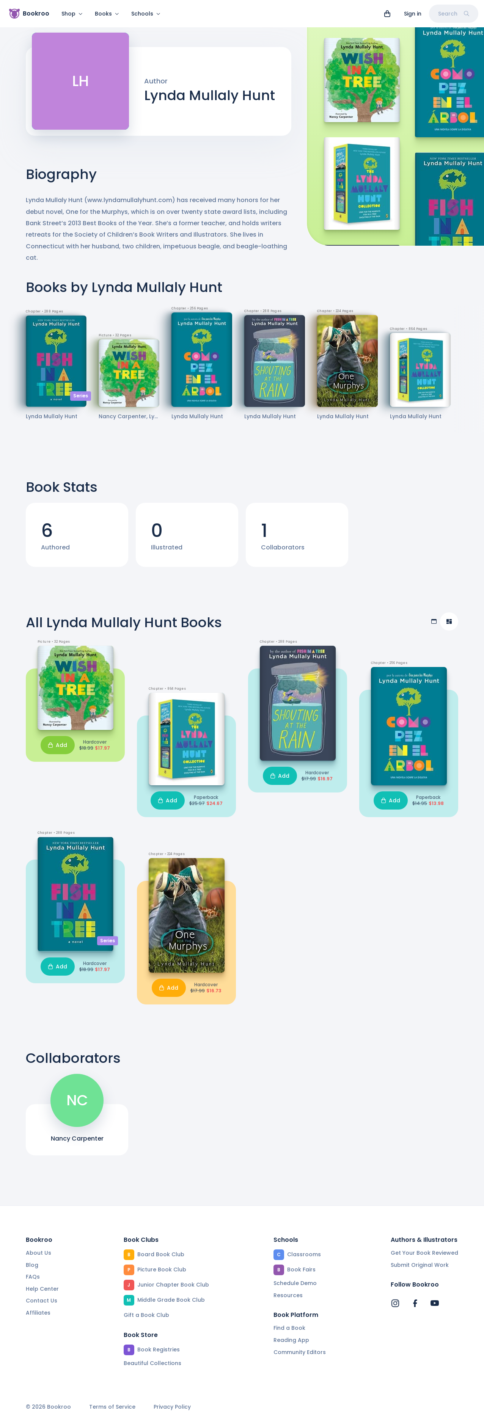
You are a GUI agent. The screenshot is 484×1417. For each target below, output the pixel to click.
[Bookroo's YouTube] (435, 1303)
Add (57, 749)
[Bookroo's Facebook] (415, 1303)
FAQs (33, 1276)
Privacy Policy (172, 1407)
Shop (72, 13)
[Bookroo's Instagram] (395, 1303)
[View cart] (387, 14)
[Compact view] (449, 626)
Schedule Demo (295, 1283)
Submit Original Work (420, 1265)
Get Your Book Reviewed (424, 1253)
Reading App (291, 1340)
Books (107, 13)
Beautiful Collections (152, 1363)
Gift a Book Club (146, 1315)
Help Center (42, 1289)
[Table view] (434, 626)
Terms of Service (112, 1407)
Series (80, 400)
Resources (288, 1295)
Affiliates (38, 1313)
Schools (145, 13)
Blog (32, 1265)
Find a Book (289, 1328)
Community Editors (299, 1352)
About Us (38, 1253)
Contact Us (41, 1300)
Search (453, 13)
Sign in (412, 13)
